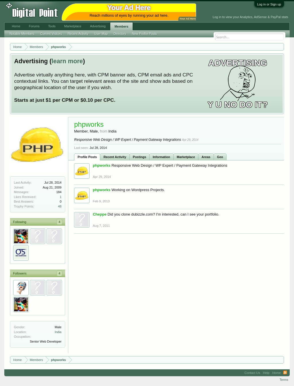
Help (266, 373)
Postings (139, 157)
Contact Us (252, 373)
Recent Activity (114, 157)
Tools (52, 26)
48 (59, 206)
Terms (284, 379)
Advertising (97, 26)
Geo (220, 157)
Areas (206, 157)
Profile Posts (87, 157)
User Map (101, 33)
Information (161, 157)
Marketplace (186, 157)
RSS (285, 372)
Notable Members (21, 33)
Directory (120, 33)
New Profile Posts (144, 33)
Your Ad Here (187, 18)
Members (121, 26)
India (58, 332)
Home (16, 26)
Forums (34, 26)
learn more (67, 61)
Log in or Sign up (269, 4)
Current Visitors (51, 33)
